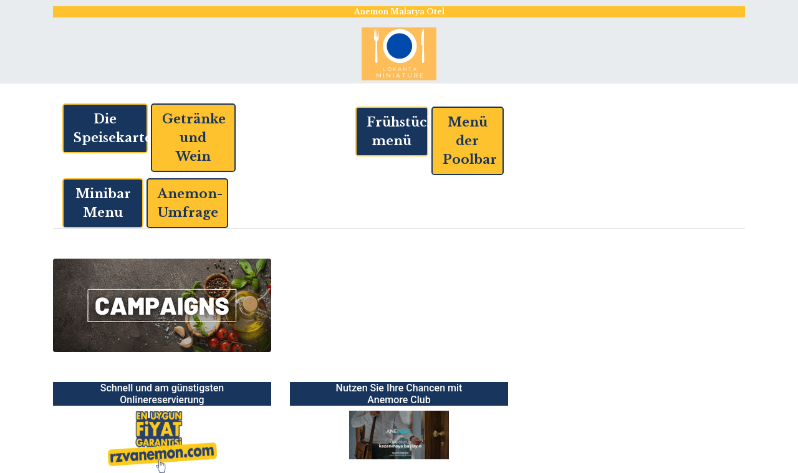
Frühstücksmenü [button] (397, 131)
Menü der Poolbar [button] (470, 141)
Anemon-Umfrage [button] (190, 203)
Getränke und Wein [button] (194, 138)
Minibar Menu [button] (103, 203)
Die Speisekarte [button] (111, 128)
